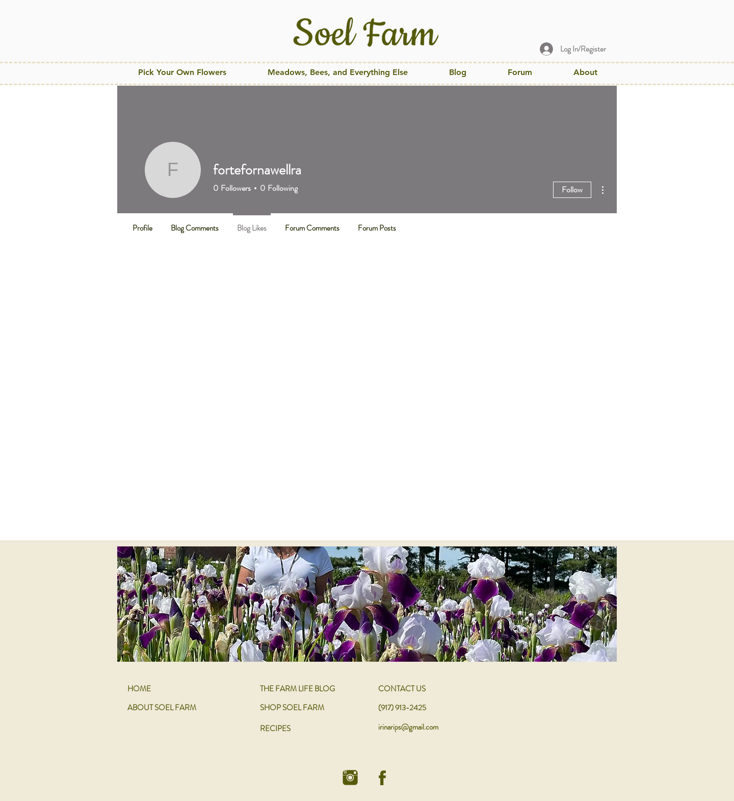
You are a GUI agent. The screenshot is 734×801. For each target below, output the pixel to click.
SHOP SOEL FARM (292, 707)
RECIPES (275, 728)
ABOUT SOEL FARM (161, 707)
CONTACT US (402, 688)
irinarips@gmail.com (408, 727)
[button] (337, 72)
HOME (139, 688)
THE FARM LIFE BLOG (297, 688)
